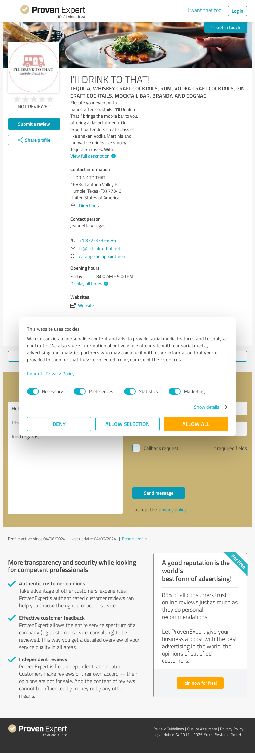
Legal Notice (163, 734)
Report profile (134, 539)
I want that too (204, 10)
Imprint (34, 373)
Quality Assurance (202, 729)
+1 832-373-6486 (97, 240)
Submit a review (34, 124)
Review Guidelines (168, 729)
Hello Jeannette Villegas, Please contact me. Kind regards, (65, 458)
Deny (59, 424)
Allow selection (127, 424)
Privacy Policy (60, 373)
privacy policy (173, 509)
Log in (237, 11)
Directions (89, 205)
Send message (158, 493)
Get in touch (225, 27)
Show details (206, 407)
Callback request (161, 448)
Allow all (196, 424)
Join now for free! (200, 683)
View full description (92, 156)
